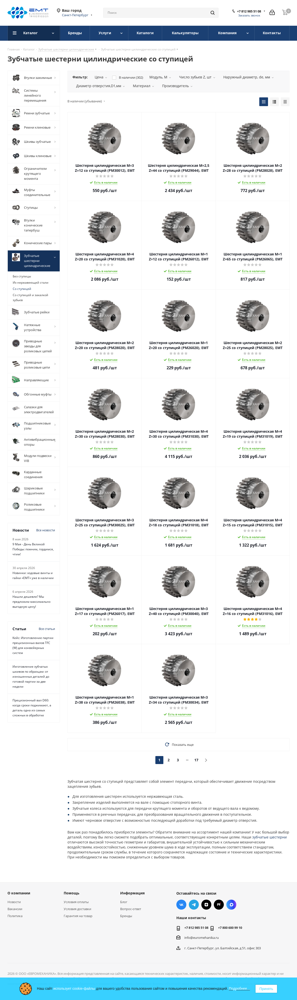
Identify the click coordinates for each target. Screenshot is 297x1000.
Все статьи (47, 628)
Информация (132, 893)
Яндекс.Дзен (206, 905)
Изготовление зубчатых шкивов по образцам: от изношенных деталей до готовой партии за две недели (30, 676)
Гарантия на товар (78, 916)
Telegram (194, 905)
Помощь (71, 893)
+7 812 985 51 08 (249, 11)
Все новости (45, 530)
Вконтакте (181, 905)
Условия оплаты (76, 902)
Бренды (126, 916)
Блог (123, 902)
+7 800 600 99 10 (230, 927)
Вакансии (14, 909)
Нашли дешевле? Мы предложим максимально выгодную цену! (31, 602)
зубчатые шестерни (269, 837)
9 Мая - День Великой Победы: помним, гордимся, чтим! (33, 549)
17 (196, 760)
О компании (18, 893)
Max (231, 905)
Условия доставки (77, 909)
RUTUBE (219, 905)
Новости (14, 902)
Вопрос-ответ (130, 909)
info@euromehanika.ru (201, 937)
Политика (14, 916)
